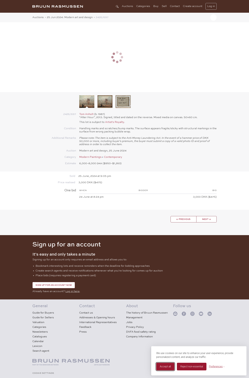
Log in (211, 6)
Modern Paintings (90, 157)
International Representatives (98, 322)
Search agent (40, 351)
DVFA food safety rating (141, 332)
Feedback (85, 327)
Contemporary (113, 157)
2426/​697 (102, 17)
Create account (192, 6)
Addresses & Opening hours (97, 317)
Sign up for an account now (54, 285)
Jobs (129, 322)
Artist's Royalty (114, 122)
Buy (155, 6)
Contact (175, 6)
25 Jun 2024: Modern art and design (70, 17)
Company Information (139, 336)
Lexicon (37, 346)
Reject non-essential (191, 366)
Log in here (72, 291)
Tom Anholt (86, 114)
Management (134, 317)
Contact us (86, 313)
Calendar (38, 341)
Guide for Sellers (43, 317)
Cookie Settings (43, 373)
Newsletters (40, 332)
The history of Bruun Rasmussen (147, 313)
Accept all (165, 366)
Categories (143, 6)
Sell (164, 6)
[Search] (117, 6)
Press (83, 332)
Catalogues (39, 336)
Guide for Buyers (43, 313)
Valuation (38, 322)
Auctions (127, 6)
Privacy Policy (135, 327)
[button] (213, 17)
